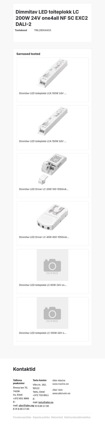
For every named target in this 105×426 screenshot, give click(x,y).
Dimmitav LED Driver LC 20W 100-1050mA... (43, 189)
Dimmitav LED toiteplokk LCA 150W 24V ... (42, 141)
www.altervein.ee (61, 393)
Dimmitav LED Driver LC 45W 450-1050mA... (44, 237)
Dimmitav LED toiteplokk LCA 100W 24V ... (42, 93)
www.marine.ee (60, 383)
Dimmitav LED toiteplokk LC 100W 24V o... (42, 332)
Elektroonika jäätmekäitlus (77, 417)
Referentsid (57, 417)
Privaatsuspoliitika (22, 417)
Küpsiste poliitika (41, 417)
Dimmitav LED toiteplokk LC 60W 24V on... (43, 284)
